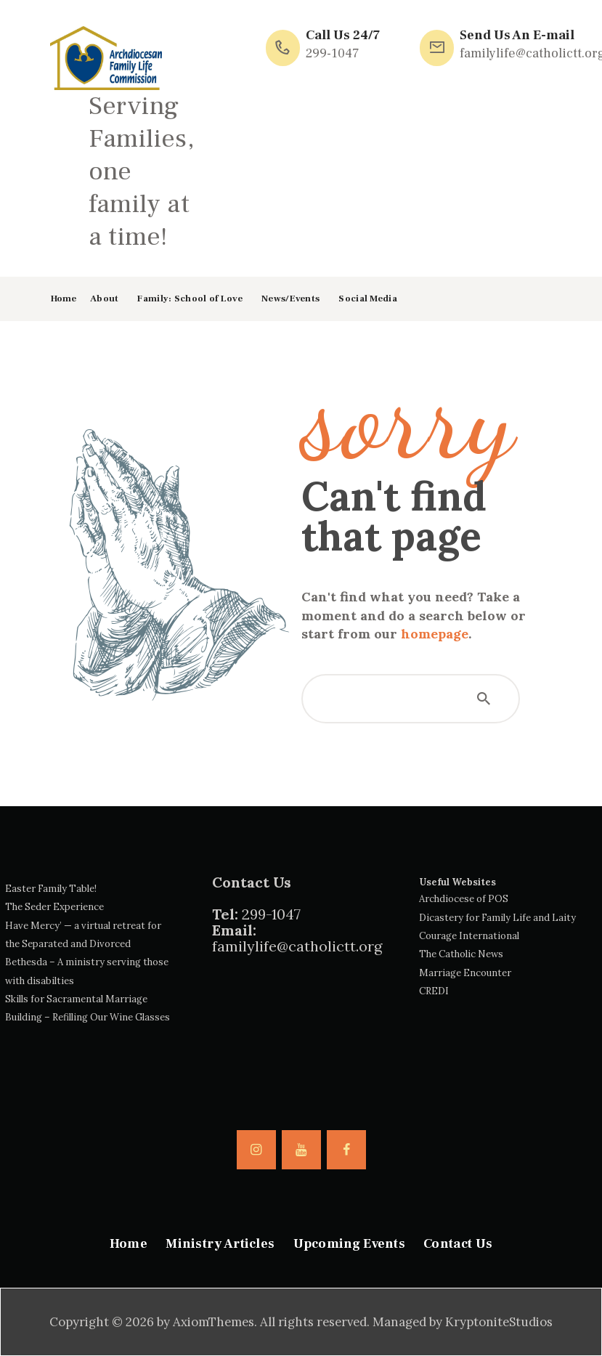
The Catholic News (461, 954)
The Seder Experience (54, 907)
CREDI (434, 991)
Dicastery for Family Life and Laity (497, 918)
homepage (434, 633)
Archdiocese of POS (463, 899)
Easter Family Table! (51, 888)
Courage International (469, 936)
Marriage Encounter (465, 973)
